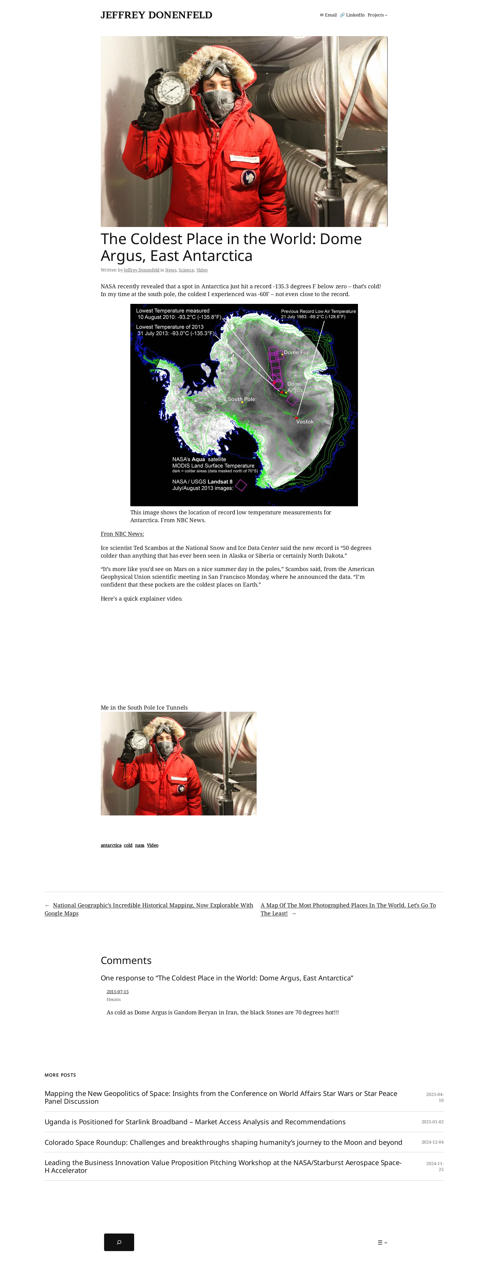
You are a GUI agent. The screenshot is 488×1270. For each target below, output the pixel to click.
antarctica (111, 845)
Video (202, 270)
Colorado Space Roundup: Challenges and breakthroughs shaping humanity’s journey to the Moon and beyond (224, 1142)
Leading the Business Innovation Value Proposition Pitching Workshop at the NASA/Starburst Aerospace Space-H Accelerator (223, 1166)
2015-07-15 (118, 991)
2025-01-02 (433, 1122)
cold (128, 845)
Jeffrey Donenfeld (156, 15)
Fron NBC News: (122, 533)
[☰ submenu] (382, 1242)
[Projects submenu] (377, 15)
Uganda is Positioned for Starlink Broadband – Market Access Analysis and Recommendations (195, 1122)
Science (186, 270)
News (170, 270)
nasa (140, 845)
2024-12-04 (433, 1142)
